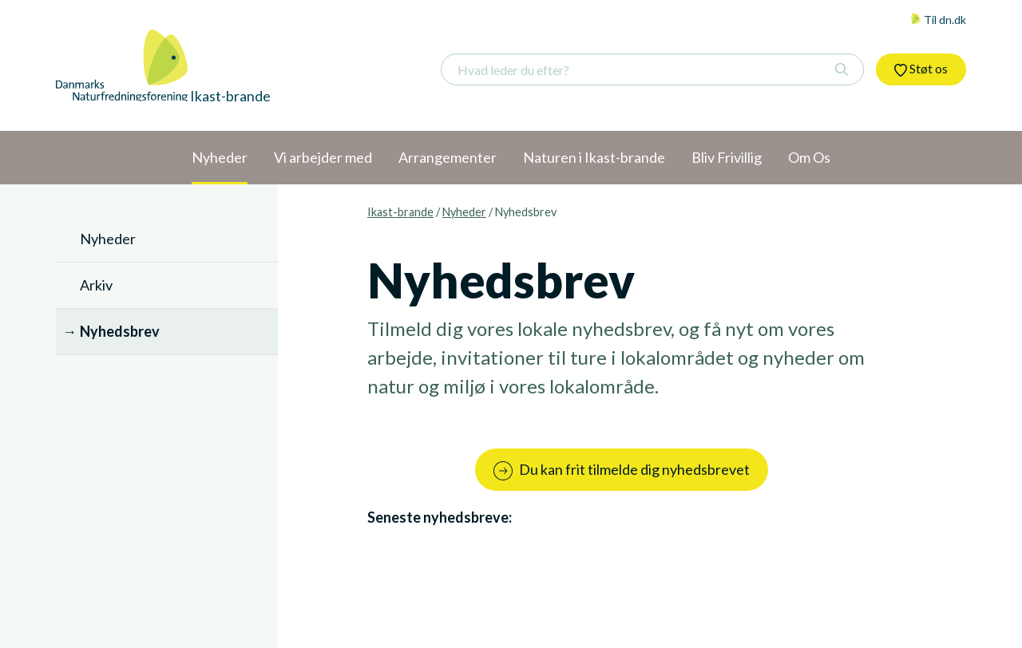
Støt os (921, 69)
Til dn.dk (938, 19)
